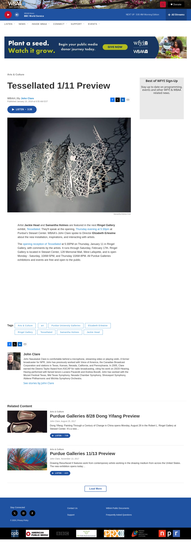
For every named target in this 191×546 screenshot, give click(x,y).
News (22, 30)
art (42, 332)
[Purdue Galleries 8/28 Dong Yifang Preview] (27, 428)
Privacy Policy (22, 527)
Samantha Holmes (69, 339)
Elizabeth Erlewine (98, 332)
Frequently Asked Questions (119, 521)
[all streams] (176, 21)
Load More (95, 495)
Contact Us (72, 515)
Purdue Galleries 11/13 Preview (82, 460)
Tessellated (46, 339)
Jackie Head (93, 339)
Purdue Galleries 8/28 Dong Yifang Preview (95, 422)
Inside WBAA (39, 30)
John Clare (27, 105)
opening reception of (42, 250)
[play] (8, 21)
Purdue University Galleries (65, 332)
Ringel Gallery (25, 339)
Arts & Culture (15, 81)
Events (92, 30)
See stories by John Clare (39, 389)
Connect (58, 30)
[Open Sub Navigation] (15, 30)
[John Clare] (14, 368)
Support (76, 30)
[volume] (16, 21)
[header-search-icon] (164, 8)
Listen (8, 30)
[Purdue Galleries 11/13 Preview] (27, 466)
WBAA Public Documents (117, 515)
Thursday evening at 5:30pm (92, 235)
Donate (179, 7)
